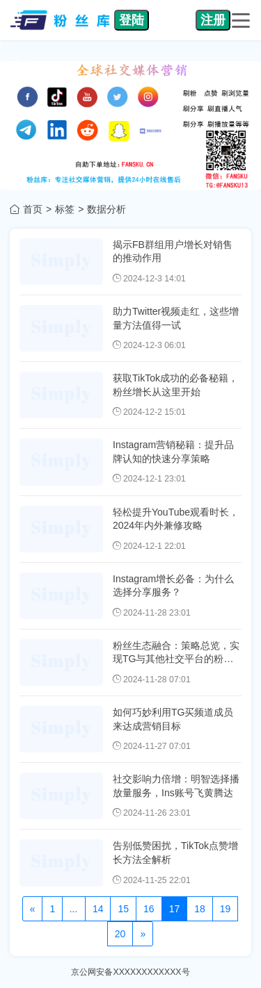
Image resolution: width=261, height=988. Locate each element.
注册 (213, 20)
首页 (32, 209)
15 (123, 908)
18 (199, 908)
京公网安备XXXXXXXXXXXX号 (130, 972)
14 (98, 908)
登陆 (131, 20)
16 (149, 908)
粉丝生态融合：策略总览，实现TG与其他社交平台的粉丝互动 (176, 659)
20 (120, 933)
